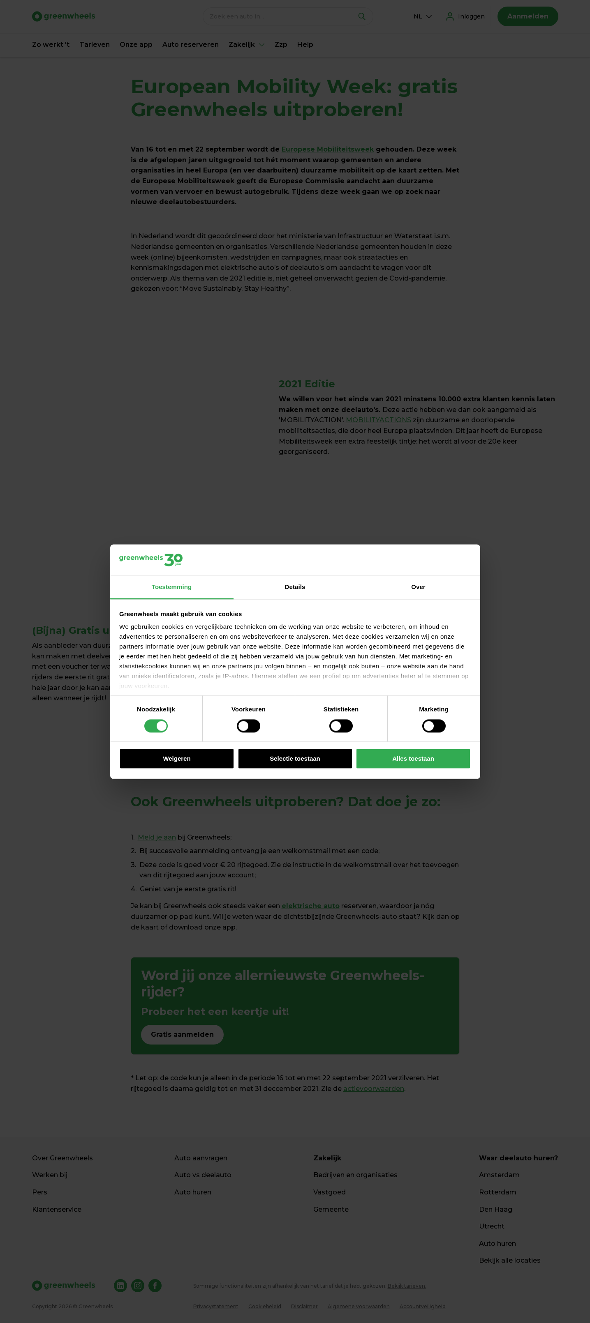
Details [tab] (295, 587)
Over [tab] (418, 587)
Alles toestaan (413, 758)
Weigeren (176, 758)
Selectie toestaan (295, 758)
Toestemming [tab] (172, 587)
